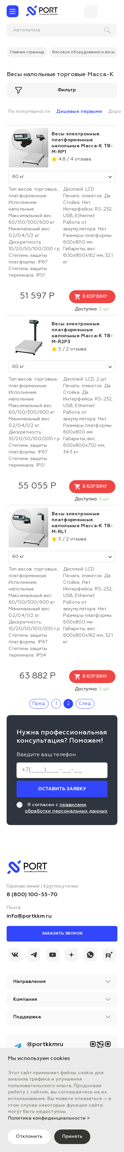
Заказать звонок (62, 934)
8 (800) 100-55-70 (32, 895)
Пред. (39, 703)
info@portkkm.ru (29, 916)
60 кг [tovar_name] (62, 176)
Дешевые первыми (79, 111)
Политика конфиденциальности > (49, 1118)
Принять (72, 1136)
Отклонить (29, 1136)
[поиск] (50, 30)
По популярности (29, 111)
